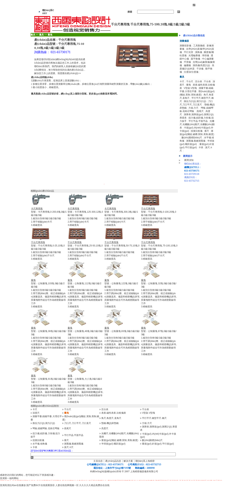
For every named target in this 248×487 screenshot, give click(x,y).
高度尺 (104, 428)
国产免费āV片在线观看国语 (40, 485)
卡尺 (35, 409)
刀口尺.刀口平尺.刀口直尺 (77, 423)
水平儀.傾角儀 (40, 443)
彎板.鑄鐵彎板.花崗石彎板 (46, 428)
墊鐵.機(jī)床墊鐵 (110, 423)
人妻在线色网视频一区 (67, 485)
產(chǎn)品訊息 (113, 461)
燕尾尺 (67, 428)
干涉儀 (199, 68)
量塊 (188, 84)
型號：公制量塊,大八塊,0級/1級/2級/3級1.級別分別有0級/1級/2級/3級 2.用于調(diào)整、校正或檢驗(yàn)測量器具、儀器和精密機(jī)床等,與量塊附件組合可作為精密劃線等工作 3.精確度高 (85, 388)
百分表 (104, 409)
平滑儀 (187, 62)
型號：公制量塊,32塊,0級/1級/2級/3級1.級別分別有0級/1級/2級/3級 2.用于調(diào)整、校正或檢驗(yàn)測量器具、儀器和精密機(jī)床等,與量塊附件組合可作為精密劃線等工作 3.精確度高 (159, 293)
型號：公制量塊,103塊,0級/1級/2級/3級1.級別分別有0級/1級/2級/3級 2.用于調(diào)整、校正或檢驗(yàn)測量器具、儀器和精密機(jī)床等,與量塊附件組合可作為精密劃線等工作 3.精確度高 (49, 293)
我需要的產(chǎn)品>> (69, 73)
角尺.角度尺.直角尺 (111, 418)
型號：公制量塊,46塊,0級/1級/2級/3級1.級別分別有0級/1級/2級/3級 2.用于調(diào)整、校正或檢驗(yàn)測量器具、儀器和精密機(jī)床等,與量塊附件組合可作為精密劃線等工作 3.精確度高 (85, 341)
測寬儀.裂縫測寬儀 (73, 443)
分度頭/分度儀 (191, 72)
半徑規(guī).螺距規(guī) (113, 443)
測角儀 (198, 52)
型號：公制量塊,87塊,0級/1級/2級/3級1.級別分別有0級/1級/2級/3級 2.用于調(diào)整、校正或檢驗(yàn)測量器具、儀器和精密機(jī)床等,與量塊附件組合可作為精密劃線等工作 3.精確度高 (159, 341)
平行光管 (188, 52)
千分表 (145, 409)
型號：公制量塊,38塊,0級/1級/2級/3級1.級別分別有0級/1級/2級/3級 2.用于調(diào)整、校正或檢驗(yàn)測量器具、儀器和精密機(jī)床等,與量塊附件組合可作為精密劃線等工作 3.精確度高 (49, 341)
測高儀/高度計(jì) (201, 65)
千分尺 (67, 409)
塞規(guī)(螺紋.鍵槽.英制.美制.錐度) (119, 440)
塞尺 (66, 440)
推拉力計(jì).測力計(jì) (44, 423)
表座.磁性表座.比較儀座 (113, 413)
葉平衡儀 (195, 58)
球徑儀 (205, 55)
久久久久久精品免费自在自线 (94, 485)
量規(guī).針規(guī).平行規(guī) (158, 443)
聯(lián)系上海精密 (145, 461)
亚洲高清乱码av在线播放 (13, 485)
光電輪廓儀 (194, 55)
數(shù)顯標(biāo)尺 (152, 440)
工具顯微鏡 (199, 45)
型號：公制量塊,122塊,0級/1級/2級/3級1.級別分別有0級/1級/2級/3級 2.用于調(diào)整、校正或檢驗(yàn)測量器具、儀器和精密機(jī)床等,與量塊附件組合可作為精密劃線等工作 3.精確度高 (122, 293)
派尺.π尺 (68, 447)
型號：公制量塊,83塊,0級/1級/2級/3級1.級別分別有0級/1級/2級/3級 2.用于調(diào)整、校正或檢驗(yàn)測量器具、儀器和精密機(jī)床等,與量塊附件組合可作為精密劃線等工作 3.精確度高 (122, 341)
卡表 (35, 447)
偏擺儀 (187, 65)
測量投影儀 (185, 45)
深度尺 (36, 413)
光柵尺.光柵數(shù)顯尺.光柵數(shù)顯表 (197, 124)
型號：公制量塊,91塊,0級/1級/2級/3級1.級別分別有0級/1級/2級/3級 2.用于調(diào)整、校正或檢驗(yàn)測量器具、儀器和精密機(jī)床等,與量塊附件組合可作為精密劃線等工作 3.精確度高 (49, 388)
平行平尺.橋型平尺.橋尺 (154, 418)
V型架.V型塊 (148, 413)
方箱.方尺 (147, 423)
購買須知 (189, 160)
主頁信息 (98, 461)
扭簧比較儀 (38, 440)
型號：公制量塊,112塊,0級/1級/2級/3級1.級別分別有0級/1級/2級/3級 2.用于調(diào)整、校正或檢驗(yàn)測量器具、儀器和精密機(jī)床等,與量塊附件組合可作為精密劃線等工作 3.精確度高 (85, 293)
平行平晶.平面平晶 (73, 435)
